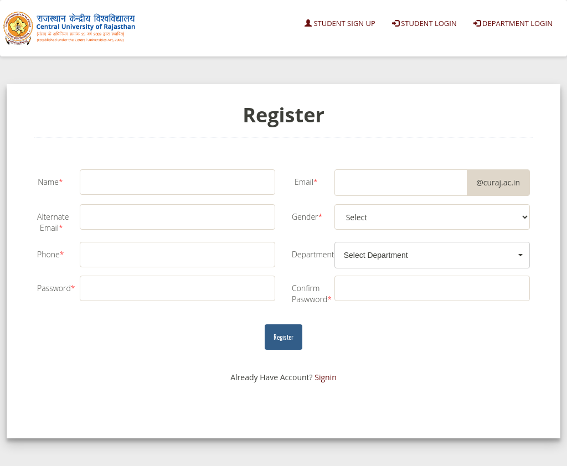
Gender (307, 216)
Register (283, 337)
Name (50, 182)
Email (306, 182)
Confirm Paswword (309, 293)
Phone (50, 254)
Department (309, 254)
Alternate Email (53, 222)
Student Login (424, 23)
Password (54, 288)
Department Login (513, 23)
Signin (326, 377)
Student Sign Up (340, 23)
